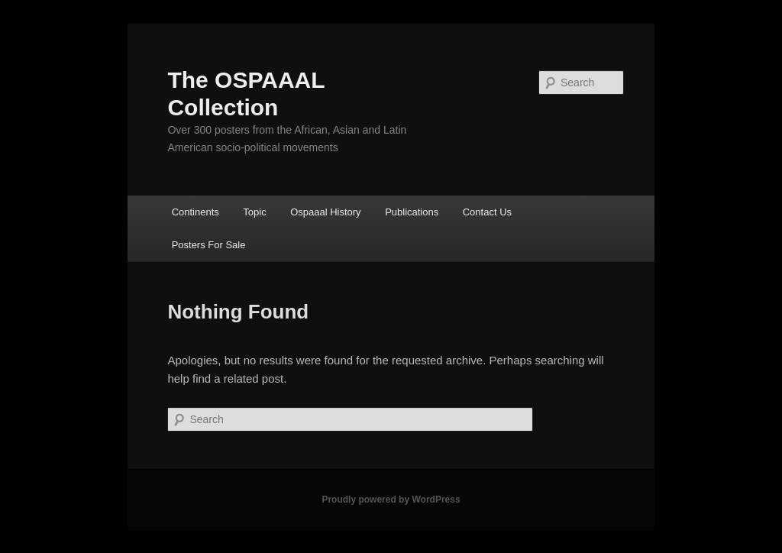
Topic (254, 212)
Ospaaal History (325, 212)
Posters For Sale (209, 245)
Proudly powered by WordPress (391, 499)
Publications (411, 212)
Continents (195, 212)
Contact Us (487, 212)
